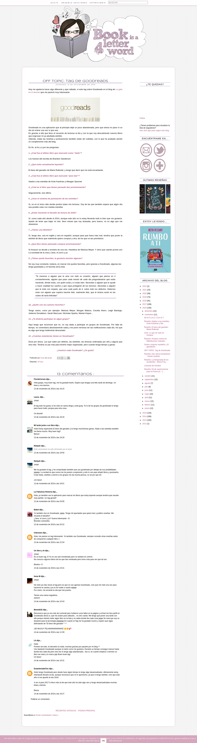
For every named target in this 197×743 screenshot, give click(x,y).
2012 (145, 424)
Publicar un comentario (40, 699)
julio (147, 387)
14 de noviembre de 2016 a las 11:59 (49, 632)
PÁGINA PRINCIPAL (86, 711)
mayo (147, 394)
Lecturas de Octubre (152, 366)
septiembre (149, 379)
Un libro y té (39, 551)
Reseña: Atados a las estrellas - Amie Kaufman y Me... (157, 322)
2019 (145, 297)
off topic (40, 362)
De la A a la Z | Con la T (154, 318)
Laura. (37, 397)
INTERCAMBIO (98, 3)
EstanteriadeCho (41, 669)
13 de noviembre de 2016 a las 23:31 (49, 568)
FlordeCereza (40, 379)
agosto (148, 383)
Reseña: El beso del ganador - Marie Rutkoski (156, 328)
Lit (35, 640)
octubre (148, 376)
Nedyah (37, 446)
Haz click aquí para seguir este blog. (154, 130)
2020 (145, 293)
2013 (145, 420)
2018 (145, 301)
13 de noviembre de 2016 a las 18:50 (49, 453)
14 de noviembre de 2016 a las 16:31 (49, 660)
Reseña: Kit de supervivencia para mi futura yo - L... (156, 370)
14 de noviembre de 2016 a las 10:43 (49, 601)
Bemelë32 (38, 610)
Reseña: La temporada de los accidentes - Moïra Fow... (156, 361)
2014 (145, 416)
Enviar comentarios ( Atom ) (47, 715)
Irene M (37, 576)
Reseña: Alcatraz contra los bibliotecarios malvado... (155, 340)
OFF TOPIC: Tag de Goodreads (157, 350)
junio (147, 390)
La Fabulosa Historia (43, 492)
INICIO (54, 3)
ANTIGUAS (71, 711)
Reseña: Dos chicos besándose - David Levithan (157, 355)
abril (147, 397)
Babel (36, 510)
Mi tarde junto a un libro (44, 425)
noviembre (149, 314)
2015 (145, 413)
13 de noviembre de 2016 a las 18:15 (49, 389)
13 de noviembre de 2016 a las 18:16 (49, 417)
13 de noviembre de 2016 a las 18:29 (49, 437)
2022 (145, 286)
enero (147, 408)
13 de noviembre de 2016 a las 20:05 (49, 501)
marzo (147, 401)
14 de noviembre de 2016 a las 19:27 (49, 694)
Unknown (38, 533)
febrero (148, 405)
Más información (115, 741)
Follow (142, 118)
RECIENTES (61, 711)
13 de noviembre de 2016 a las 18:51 (49, 483)
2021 (145, 290)
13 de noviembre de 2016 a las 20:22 (49, 524)
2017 (145, 304)
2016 (145, 308)
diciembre (149, 311)
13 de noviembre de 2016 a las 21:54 (49, 542)
